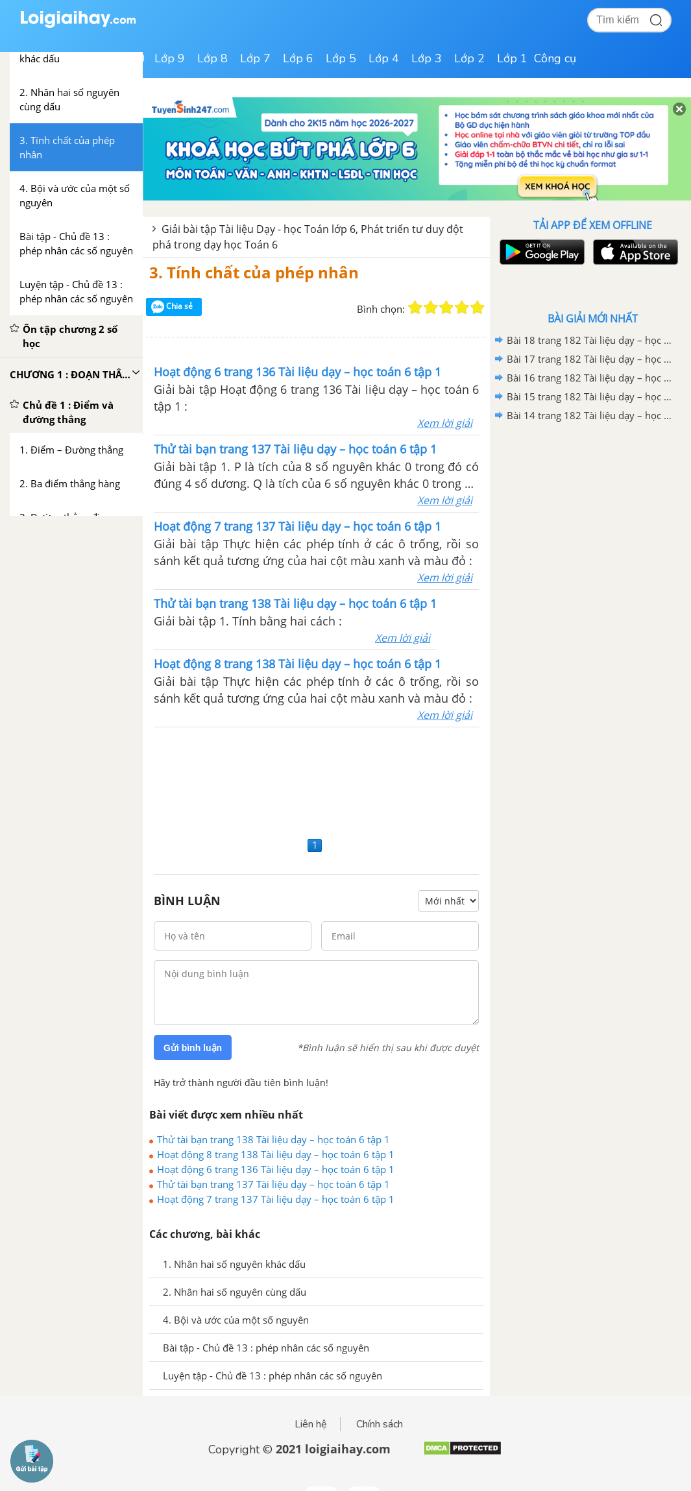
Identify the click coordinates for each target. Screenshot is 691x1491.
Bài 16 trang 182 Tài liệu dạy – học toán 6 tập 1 (590, 377)
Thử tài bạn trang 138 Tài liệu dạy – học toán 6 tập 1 (273, 1139)
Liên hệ (311, 1424)
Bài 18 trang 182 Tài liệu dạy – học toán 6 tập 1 (590, 339)
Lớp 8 (212, 58)
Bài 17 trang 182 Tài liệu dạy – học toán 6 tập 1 (590, 358)
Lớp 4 (384, 58)
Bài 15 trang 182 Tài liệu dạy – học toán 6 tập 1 (590, 396)
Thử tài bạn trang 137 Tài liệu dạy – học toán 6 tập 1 (273, 1184)
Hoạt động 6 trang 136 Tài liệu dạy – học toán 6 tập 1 (275, 1169)
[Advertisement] (316, 780)
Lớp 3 (426, 58)
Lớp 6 (298, 58)
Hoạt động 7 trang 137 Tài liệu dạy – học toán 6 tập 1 (275, 1199)
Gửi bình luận (193, 1048)
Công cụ (555, 58)
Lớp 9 (169, 58)
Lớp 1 (512, 58)
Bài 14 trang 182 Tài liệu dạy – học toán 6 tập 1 (590, 415)
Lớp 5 (341, 58)
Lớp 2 (469, 58)
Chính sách (379, 1424)
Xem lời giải (444, 423)
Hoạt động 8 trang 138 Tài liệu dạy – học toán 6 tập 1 (275, 1154)
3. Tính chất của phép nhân (254, 272)
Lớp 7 (255, 58)
